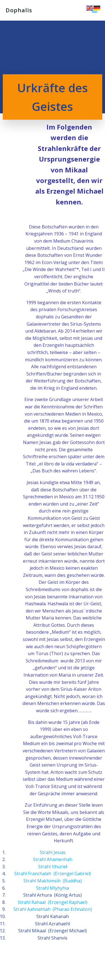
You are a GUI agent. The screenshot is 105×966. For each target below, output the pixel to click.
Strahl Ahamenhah (52, 859)
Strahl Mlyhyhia (52, 888)
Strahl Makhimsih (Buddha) (53, 881)
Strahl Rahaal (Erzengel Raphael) (52, 902)
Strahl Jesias (53, 852)
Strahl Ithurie (52, 866)
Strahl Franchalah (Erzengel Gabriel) (52, 873)
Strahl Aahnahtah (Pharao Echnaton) (52, 909)
